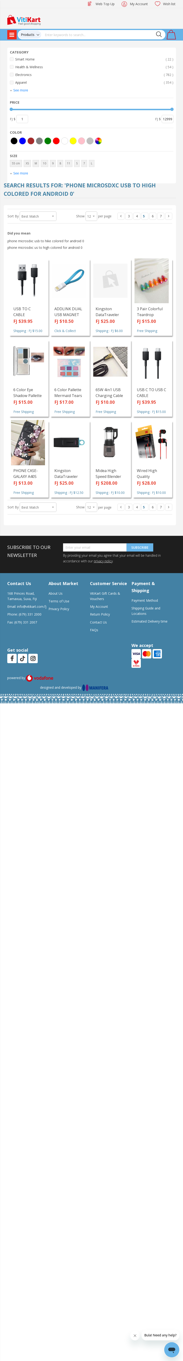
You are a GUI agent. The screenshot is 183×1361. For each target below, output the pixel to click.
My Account (139, 4)
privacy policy (103, 561)
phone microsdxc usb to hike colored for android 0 (45, 241)
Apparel (94, 82)
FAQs (94, 630)
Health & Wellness (94, 67)
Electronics (94, 74)
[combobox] (103, 34)
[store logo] (24, 19)
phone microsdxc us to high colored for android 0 (44, 247)
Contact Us (98, 622)
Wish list (169, 4)
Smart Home (94, 59)
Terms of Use (59, 601)
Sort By (13, 216)
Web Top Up (105, 4)
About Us (56, 593)
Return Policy (100, 614)
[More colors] (98, 141)
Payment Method (144, 600)
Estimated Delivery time (149, 621)
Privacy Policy (59, 609)
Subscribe (140, 547)
